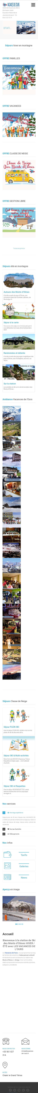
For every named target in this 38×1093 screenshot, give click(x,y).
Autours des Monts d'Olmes (16, 292)
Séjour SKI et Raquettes (14, 786)
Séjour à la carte (11, 322)
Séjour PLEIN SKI (11, 727)
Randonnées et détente (14, 353)
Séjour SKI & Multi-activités (16, 755)
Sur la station (10, 383)
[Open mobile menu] (33, 5)
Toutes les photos (19, 248)
